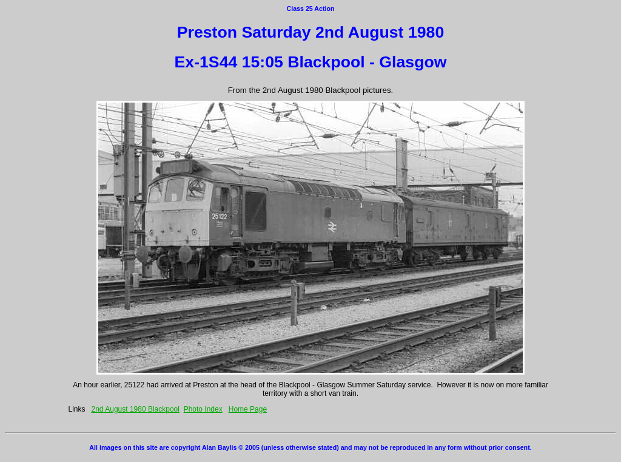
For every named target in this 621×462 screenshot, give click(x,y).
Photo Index (203, 409)
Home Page (248, 409)
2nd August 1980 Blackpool (136, 409)
